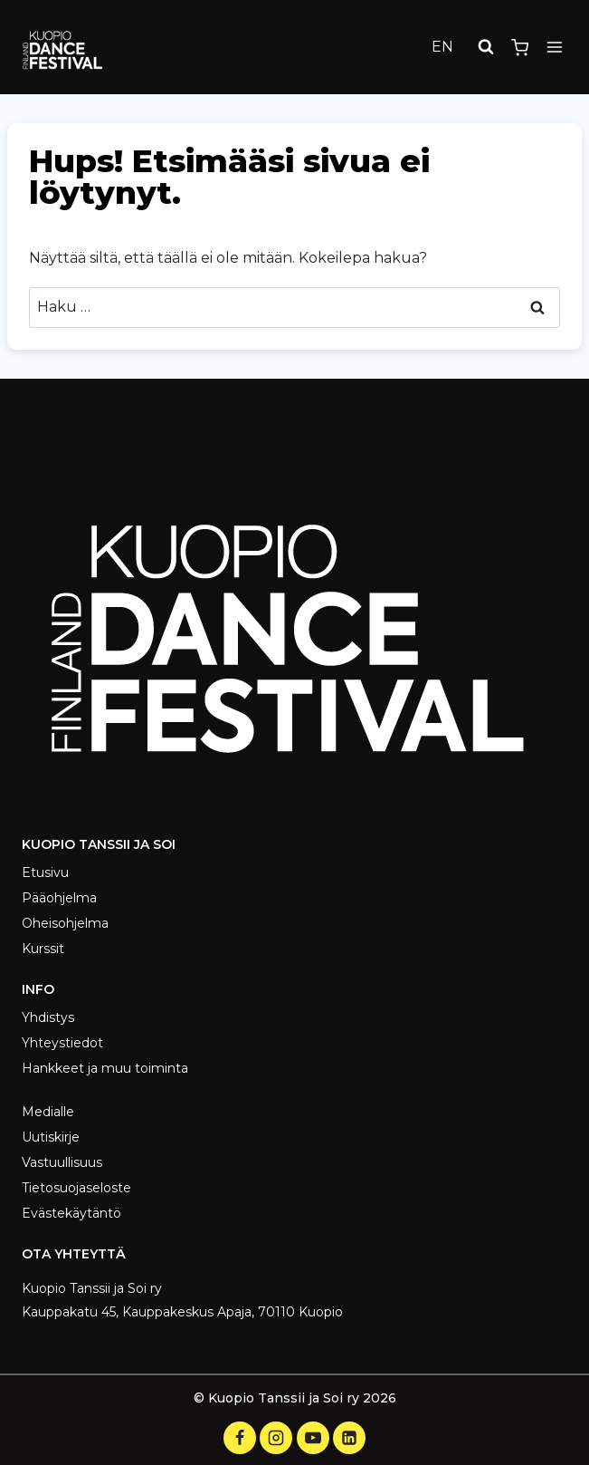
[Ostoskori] (519, 47)
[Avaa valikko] (554, 48)
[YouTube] (313, 1438)
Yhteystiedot (62, 1043)
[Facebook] (239, 1438)
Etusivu (45, 872)
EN (442, 46)
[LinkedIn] (349, 1438)
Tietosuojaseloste (76, 1188)
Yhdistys (48, 1017)
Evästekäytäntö (71, 1213)
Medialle (48, 1112)
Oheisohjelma (65, 923)
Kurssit (43, 948)
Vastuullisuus (62, 1162)
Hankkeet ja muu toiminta (105, 1068)
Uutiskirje (51, 1137)
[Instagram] (276, 1438)
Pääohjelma (59, 898)
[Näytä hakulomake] (486, 47)
